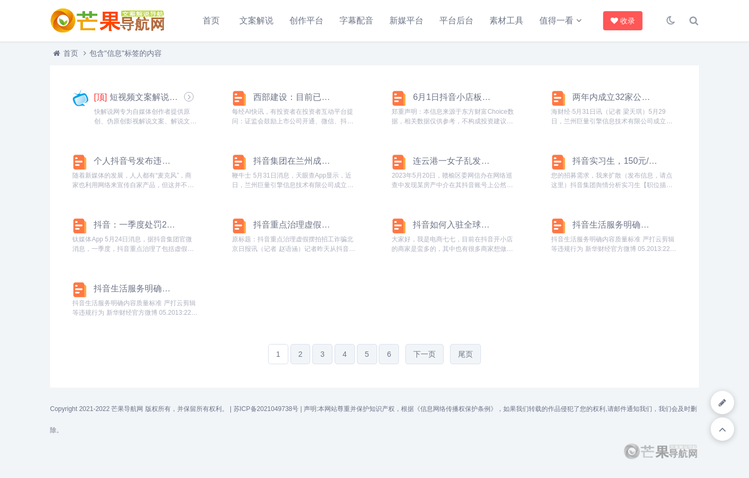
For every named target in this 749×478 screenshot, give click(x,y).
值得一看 (556, 20)
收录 (623, 20)
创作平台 (306, 20)
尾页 (465, 354)
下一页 (424, 354)
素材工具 (506, 20)
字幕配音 (356, 20)
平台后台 (456, 20)
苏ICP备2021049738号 (266, 409)
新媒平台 (406, 20)
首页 (211, 20)
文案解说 (256, 20)
